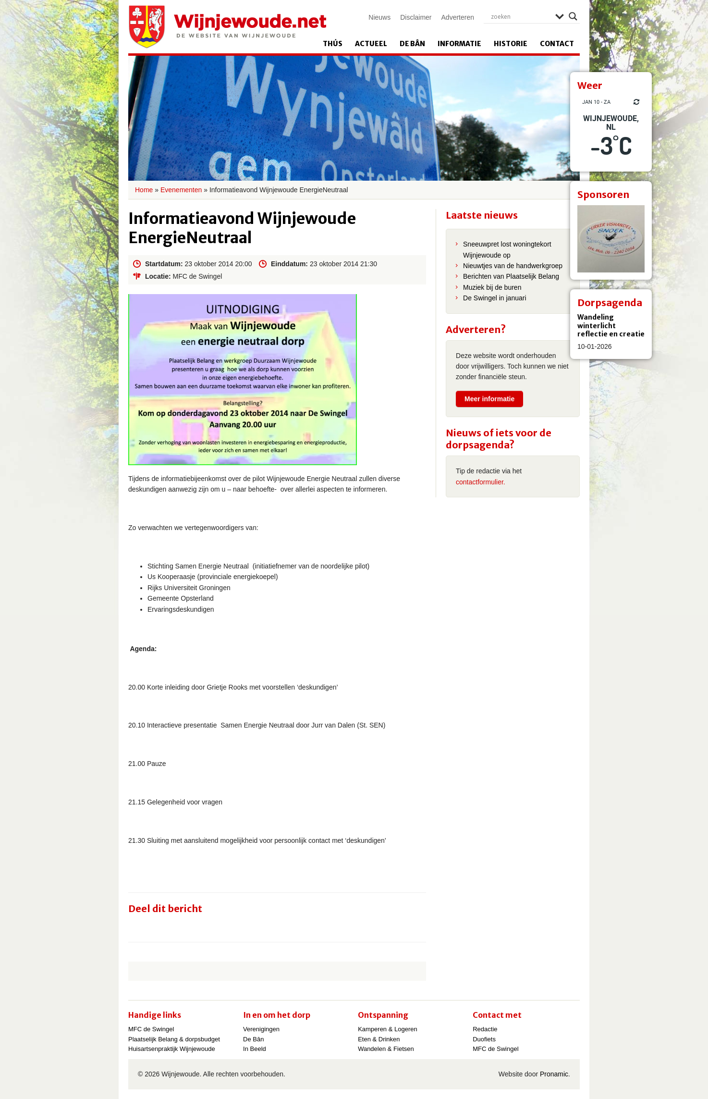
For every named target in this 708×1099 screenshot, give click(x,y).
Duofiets (484, 1039)
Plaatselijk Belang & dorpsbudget (174, 1039)
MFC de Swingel (151, 1029)
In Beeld (254, 1048)
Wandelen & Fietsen (386, 1048)
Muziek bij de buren (492, 287)
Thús (332, 43)
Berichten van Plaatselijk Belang (511, 276)
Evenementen (181, 190)
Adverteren (457, 17)
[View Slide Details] (611, 238)
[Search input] (520, 16)
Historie (510, 43)
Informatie (459, 43)
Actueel (371, 43)
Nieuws (379, 17)
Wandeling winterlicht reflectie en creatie (611, 325)
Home (144, 190)
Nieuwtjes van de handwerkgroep (512, 266)
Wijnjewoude (227, 27)
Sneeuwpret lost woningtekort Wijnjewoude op (507, 249)
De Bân (412, 43)
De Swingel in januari (494, 298)
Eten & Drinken (379, 1039)
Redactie (485, 1029)
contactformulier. (480, 482)
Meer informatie (489, 399)
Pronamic (554, 1074)
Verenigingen (261, 1029)
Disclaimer (415, 17)
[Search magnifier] (573, 16)
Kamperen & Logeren (387, 1029)
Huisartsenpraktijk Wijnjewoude (171, 1048)
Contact (557, 43)
